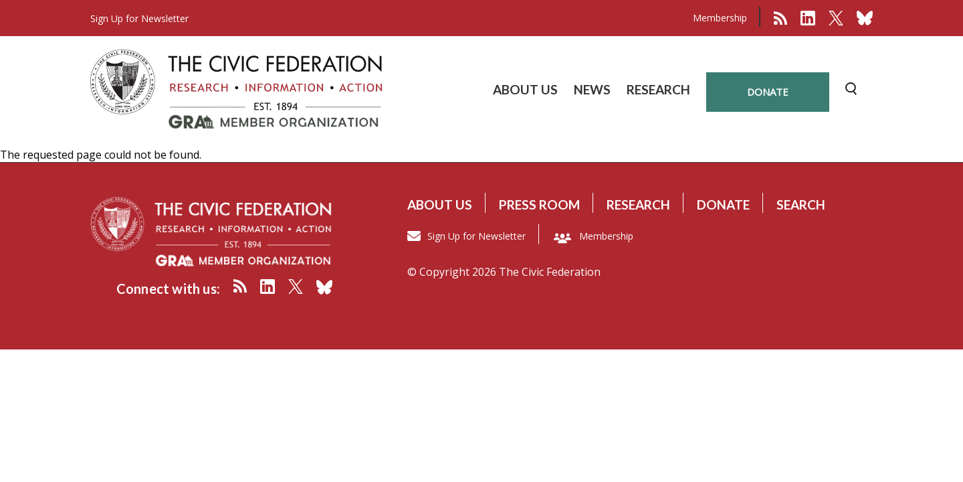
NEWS (592, 89)
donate (767, 91)
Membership (720, 17)
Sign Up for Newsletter (476, 236)
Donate (723, 204)
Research (638, 204)
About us (439, 204)
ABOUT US (525, 89)
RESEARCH (658, 89)
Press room (539, 204)
